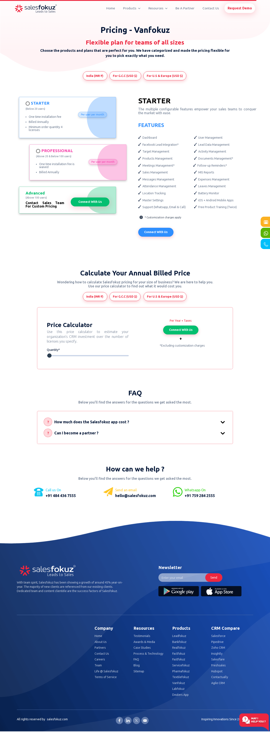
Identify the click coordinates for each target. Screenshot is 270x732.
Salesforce (218, 636)
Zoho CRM (218, 647)
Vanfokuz (178, 683)
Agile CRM (218, 683)
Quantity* (53, 350)
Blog (137, 665)
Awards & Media (144, 642)
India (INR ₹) (95, 76)
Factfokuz (178, 653)
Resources (157, 8)
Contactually (219, 677)
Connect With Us (90, 201)
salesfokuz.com (57, 719)
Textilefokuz (180, 677)
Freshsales (218, 665)
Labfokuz (178, 688)
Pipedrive (217, 642)
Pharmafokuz (181, 671)
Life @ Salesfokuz (106, 671)
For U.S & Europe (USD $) (165, 76)
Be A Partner (184, 8)
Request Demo (240, 8)
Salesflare (218, 659)
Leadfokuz (179, 636)
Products (131, 8)
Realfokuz (179, 647)
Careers (100, 659)
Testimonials (142, 636)
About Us (101, 642)
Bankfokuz (179, 642)
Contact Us (210, 8)
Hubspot (217, 671)
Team (98, 665)
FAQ (136, 659)
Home (110, 8)
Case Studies (142, 647)
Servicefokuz (181, 665)
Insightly (217, 653)
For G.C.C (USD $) (125, 76)
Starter (40, 103)
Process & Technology (148, 653)
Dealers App (180, 694)
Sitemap (139, 671)
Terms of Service (106, 677)
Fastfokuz (178, 659)
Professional (57, 151)
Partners (100, 647)
